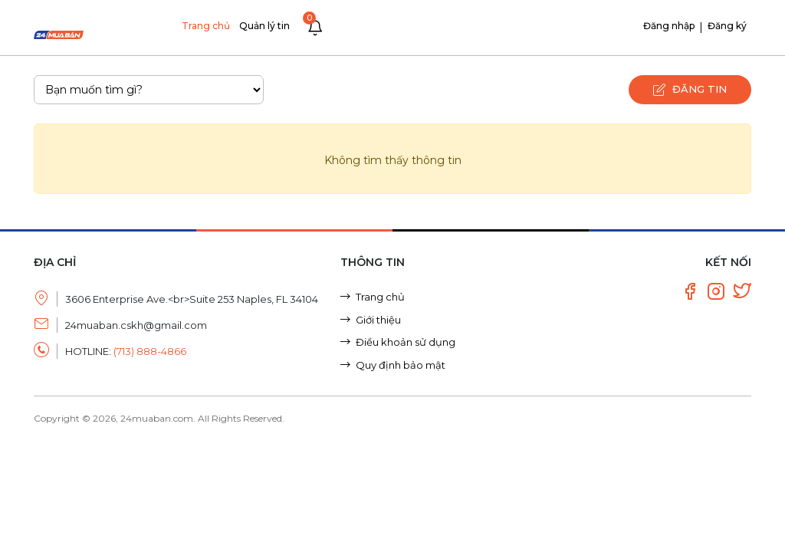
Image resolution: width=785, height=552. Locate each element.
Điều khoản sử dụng (397, 342)
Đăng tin (689, 90)
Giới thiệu (370, 320)
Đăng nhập (669, 25)
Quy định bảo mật (392, 365)
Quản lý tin (264, 25)
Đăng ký (727, 25)
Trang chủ (206, 25)
